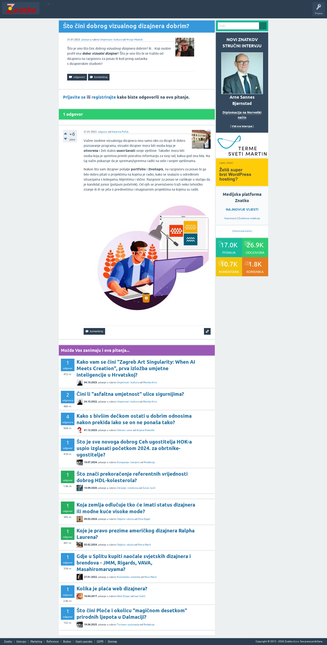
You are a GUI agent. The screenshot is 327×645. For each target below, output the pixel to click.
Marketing (36, 641)
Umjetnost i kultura (111, 39)
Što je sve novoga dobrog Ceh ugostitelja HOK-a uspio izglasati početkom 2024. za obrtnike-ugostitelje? (134, 448)
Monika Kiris (150, 382)
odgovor (102, 131)
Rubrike (82, 11)
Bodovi (67, 641)
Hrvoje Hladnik (134, 39)
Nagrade (147, 11)
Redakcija (149, 462)
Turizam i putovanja (128, 624)
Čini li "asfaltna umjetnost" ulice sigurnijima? (130, 394)
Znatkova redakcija (249, 218)
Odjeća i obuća (125, 519)
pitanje (85, 39)
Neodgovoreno (64, 11)
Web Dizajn (123, 596)
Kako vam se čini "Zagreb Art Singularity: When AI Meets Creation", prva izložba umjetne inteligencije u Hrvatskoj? (136, 368)
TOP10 (134, 11)
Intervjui (21, 641)
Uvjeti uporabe (83, 641)
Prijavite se (74, 97)
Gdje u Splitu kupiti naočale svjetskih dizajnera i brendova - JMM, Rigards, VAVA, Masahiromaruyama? (134, 562)
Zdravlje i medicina (127, 488)
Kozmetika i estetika (128, 577)
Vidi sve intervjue (242, 126)
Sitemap (112, 641)
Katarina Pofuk (120, 131)
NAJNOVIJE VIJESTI (242, 209)
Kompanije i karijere (128, 462)
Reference (53, 641)
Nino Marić (150, 577)
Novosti (47, 11)
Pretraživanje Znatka (242, 231)
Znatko (8, 641)
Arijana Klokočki (145, 430)
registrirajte (104, 97)
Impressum (230, 218)
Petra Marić (144, 544)
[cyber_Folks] (242, 156)
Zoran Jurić (148, 488)
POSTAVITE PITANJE (102, 11)
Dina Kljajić (144, 519)
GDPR (100, 641)
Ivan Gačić (139, 596)
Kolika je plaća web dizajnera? (112, 589)
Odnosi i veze (124, 430)
